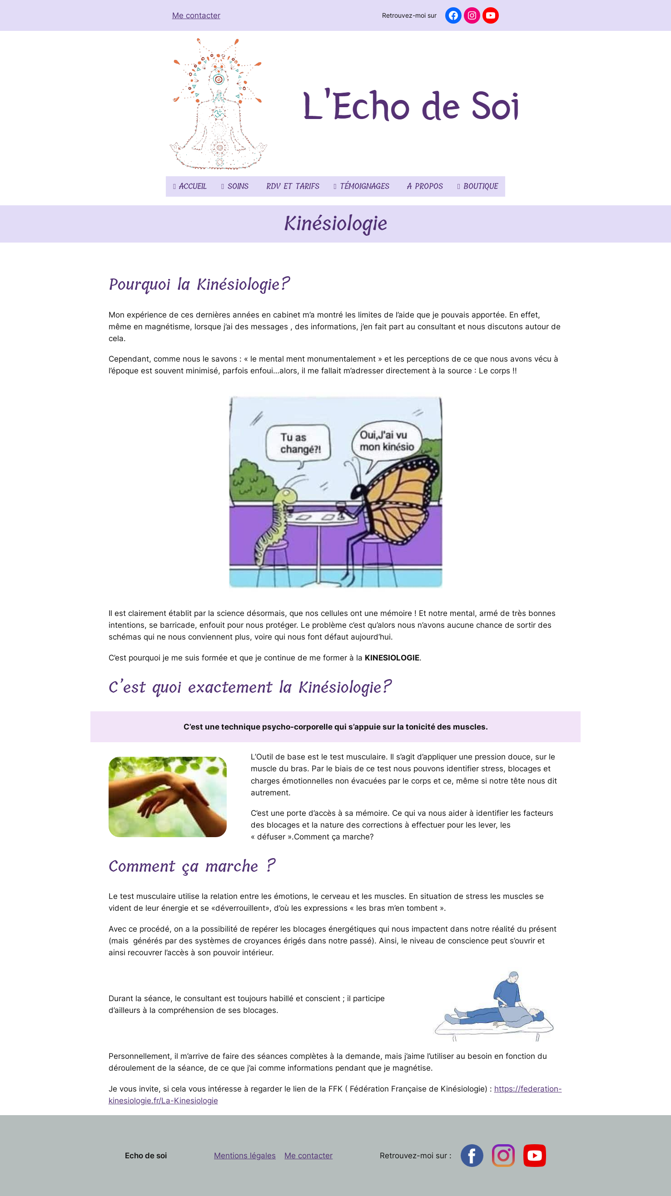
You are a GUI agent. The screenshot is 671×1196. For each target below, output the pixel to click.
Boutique (477, 186)
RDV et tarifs (291, 186)
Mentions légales (245, 1155)
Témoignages (361, 186)
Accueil (190, 186)
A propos (423, 186)
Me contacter (196, 15)
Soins (234, 186)
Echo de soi (146, 1155)
